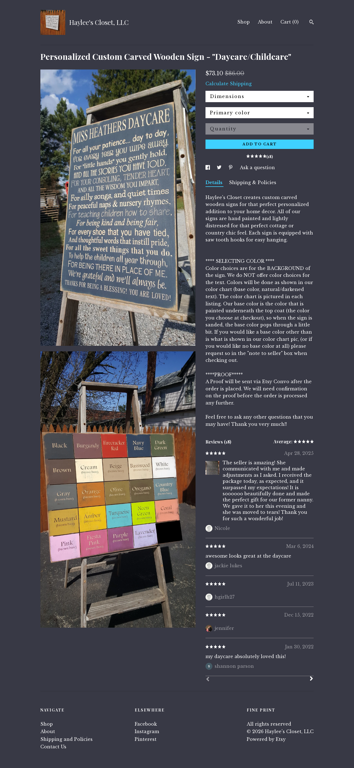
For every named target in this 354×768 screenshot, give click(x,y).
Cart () (289, 22)
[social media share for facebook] (208, 167)
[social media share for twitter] (220, 167)
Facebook (146, 724)
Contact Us (53, 746)
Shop (243, 22)
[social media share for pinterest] (231, 167)
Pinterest (146, 739)
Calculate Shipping (228, 83)
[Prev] (207, 680)
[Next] (311, 679)
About (265, 22)
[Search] (311, 23)
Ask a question (257, 167)
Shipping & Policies (252, 182)
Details (214, 182)
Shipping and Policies (66, 739)
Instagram (147, 731)
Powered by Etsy (266, 739)
